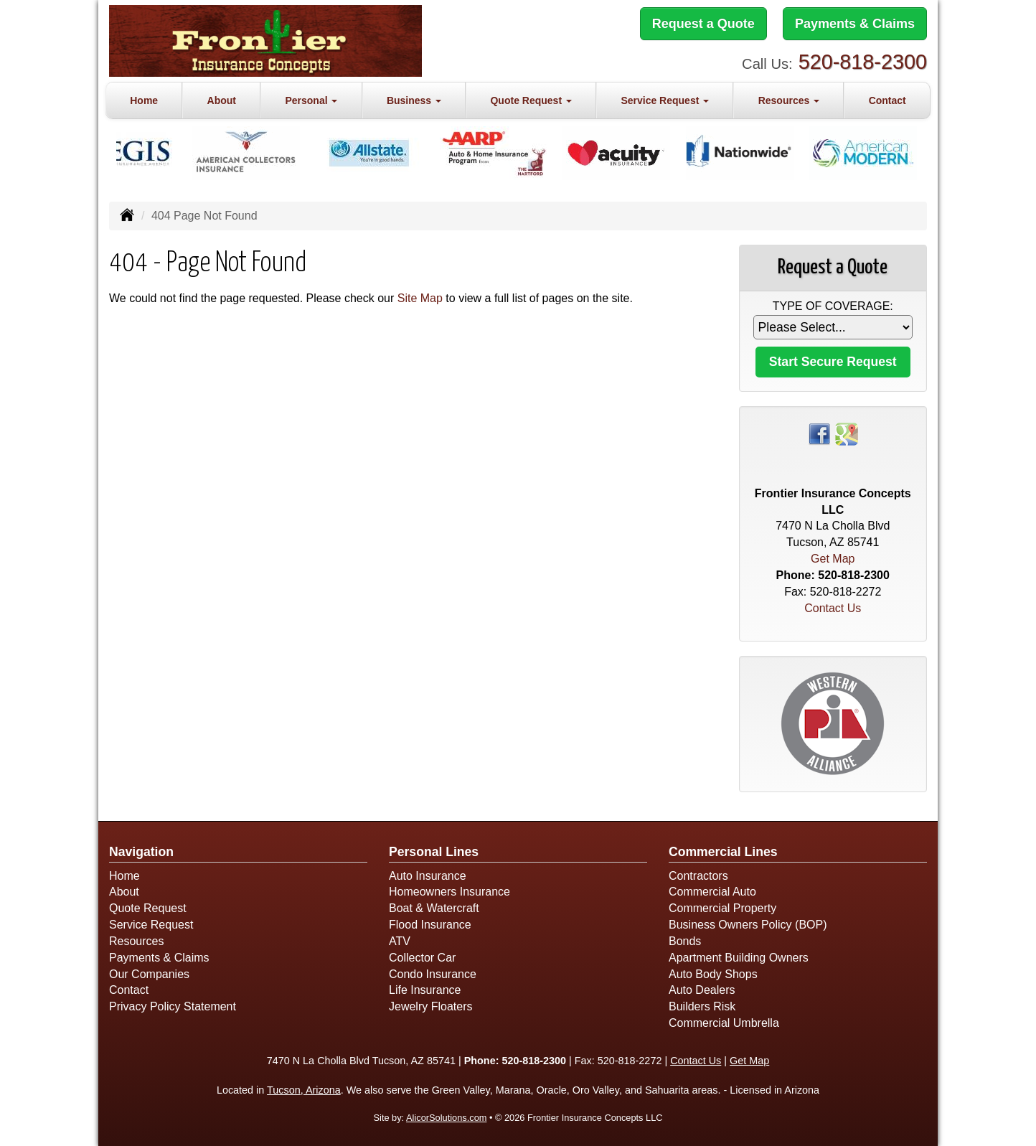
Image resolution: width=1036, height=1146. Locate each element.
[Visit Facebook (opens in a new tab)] (819, 433)
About (221, 100)
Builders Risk (702, 1006)
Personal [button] (311, 100)
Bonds (685, 941)
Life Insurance (425, 990)
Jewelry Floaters (430, 1006)
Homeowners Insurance (449, 892)
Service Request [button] (665, 100)
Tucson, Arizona (304, 1090)
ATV (399, 941)
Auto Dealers (702, 990)
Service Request (151, 925)
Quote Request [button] (530, 100)
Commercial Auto (712, 892)
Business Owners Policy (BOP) (748, 925)
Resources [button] (788, 100)
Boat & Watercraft (434, 908)
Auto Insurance (427, 876)
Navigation (141, 852)
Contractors (698, 876)
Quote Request (148, 908)
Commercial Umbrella (724, 1023)
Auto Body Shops (713, 974)
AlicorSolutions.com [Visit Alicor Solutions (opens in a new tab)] (446, 1117)
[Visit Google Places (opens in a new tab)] (846, 433)
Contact (887, 100)
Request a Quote (703, 24)
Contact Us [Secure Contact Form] (832, 608)
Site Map (420, 298)
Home (144, 100)
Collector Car (422, 958)
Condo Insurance (432, 974)
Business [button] (414, 100)
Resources (136, 941)
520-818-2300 (863, 61)
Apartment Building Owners (739, 958)
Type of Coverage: (833, 306)
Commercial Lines (723, 852)
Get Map (832, 559)
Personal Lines (434, 852)
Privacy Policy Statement (172, 1006)
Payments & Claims (855, 24)
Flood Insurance (430, 925)
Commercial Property (722, 908)
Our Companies (149, 974)
